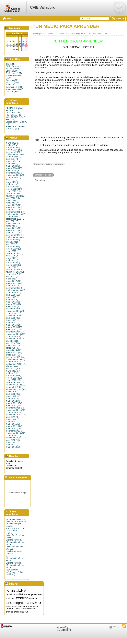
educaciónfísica (8, 606)
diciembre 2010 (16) (15, 431)
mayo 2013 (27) (13, 371)
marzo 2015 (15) (13, 325)
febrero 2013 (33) (14, 378)
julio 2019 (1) (12, 242)
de (38, 602)
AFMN (11, 590)
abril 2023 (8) (12, 184)
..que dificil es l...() (15, 572)
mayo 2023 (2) (12, 182)
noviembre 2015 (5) (15, 311)
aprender (10, 598)
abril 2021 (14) (12, 226)
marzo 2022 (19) (13, 205)
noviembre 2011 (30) (15, 410)
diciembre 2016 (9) (14, 288)
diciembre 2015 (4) (14, 309)
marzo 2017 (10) (13, 281)
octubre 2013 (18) (14, 362)
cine (9, 603)
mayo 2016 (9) (12, 297)
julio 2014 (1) (12, 341)
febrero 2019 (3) (13, 249)
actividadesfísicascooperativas (24, 594)
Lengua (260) (12, 71)
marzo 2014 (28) (13, 350)
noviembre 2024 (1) (15, 154)
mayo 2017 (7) (12, 279)
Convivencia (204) (14, 87)
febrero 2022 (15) (14, 207)
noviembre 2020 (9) (15, 237)
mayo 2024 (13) (13, 161)
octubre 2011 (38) (14, 412)
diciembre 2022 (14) (15, 193)
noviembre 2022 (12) (15, 196)
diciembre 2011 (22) (15, 408)
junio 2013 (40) (13, 368)
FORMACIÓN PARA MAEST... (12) (15, 127)
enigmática (14, 606)
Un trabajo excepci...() (16, 520)
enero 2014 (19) (13, 355)
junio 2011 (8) (12, 417)
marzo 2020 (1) (13, 239)
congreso (19, 603)
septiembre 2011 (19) (16, 415)
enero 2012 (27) (13, 405)
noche (18, 609)
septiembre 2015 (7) (15, 315)
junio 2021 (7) (12, 221)
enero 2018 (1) (12, 267)
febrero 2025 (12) (14, 150)
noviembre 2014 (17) (15, 334)
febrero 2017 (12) (14, 283)
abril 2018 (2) (12, 260)
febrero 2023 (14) (14, 189)
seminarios (21, 611)
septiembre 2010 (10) (16, 438)
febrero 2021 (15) (14, 230)
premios (9, 612)
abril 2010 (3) (12, 444)
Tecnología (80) (13, 68)
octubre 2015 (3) (13, 313)
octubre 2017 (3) (13, 274)
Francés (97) (12, 91)
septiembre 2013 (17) (16, 364)
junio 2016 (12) (13, 295)
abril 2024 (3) (12, 163)
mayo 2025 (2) (12, 143)
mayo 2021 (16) (13, 223)
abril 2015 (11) (12, 322)
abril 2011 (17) (12, 421)
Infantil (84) (11, 85)
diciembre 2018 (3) (14, 253)
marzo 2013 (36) (13, 375)
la (26, 606)
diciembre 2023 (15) (15, 173)
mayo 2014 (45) (13, 345)
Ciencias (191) (12, 80)
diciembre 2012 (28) (15, 382)
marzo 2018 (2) (13, 262)
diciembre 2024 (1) (14, 152)
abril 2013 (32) (12, 373)
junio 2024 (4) (12, 159)
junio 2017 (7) (12, 276)
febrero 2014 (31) (14, 352)
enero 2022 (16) (13, 209)
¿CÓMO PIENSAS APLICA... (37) (14, 109)
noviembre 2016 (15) (15, 290)
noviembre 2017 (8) (15, 272)
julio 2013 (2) (12, 366)
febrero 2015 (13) (14, 327)
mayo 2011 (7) (12, 419)
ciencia (33, 598)
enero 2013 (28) (13, 380)
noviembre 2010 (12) (15, 433)
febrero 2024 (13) (14, 168)
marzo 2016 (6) (13, 302)
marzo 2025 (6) (13, 147)
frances (21, 606)
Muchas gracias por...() (16, 529)
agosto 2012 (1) (13, 391)
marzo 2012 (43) (13, 401)
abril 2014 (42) (12, 348)
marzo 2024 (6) (13, 166)
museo (9, 608)
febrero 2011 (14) (14, 426)
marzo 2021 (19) (13, 228)
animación (59, 164)
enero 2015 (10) (13, 329)
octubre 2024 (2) (13, 157)
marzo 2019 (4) (13, 246)
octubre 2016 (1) (13, 292)
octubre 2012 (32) (14, 387)
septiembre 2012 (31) (16, 389)
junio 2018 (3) (12, 256)
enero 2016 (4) (12, 306)
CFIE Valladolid (42, 7)
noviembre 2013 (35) (15, 359)
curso (31, 603)
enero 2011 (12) (13, 428)
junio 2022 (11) (13, 198)
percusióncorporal (28, 608)
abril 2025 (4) (12, 145)
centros (22, 598)
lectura (48, 164)
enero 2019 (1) (12, 251)
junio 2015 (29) (13, 318)
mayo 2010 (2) (12, 442)
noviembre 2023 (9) (15, 175)
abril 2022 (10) (12, 203)
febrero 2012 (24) (14, 403)
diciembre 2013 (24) (15, 357)
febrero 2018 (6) (13, 265)
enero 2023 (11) (13, 191)
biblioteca (38, 164)
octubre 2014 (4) (13, 336)
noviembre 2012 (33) (15, 385)
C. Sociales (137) (14, 73)
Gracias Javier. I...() (15, 542)
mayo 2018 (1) (12, 258)
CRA (17, 591)
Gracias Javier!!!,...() (15, 565)
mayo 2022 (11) (13, 200)
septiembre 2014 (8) (15, 339)
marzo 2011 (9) (13, 424)
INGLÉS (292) (12, 82)
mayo (35, 606)
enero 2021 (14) (13, 233)
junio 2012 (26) (13, 394)
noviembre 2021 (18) (15, 214)
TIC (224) (10, 64)
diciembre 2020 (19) (15, 235)
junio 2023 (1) (12, 180)
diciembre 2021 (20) (15, 212)
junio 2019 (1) (12, 244)
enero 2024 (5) (12, 170)
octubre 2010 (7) (13, 435)
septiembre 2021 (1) (15, 219)
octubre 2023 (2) (13, 177)
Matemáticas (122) (14, 89)
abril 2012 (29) (12, 398)
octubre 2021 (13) (14, 216)
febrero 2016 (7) (13, 304)
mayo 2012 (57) (13, 396)
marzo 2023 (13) (13, 186)
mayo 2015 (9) (12, 320)
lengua (30, 606)
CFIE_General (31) (14, 66)
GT (25, 591)
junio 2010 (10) (13, 440)
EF (21, 590)
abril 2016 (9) (12, 299)
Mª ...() (15, 558)
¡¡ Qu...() (16, 535)
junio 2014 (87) (13, 343)
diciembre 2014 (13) (15, 332)
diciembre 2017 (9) (14, 269)
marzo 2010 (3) (13, 447)
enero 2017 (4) (12, 286)
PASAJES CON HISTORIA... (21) (14, 113)
